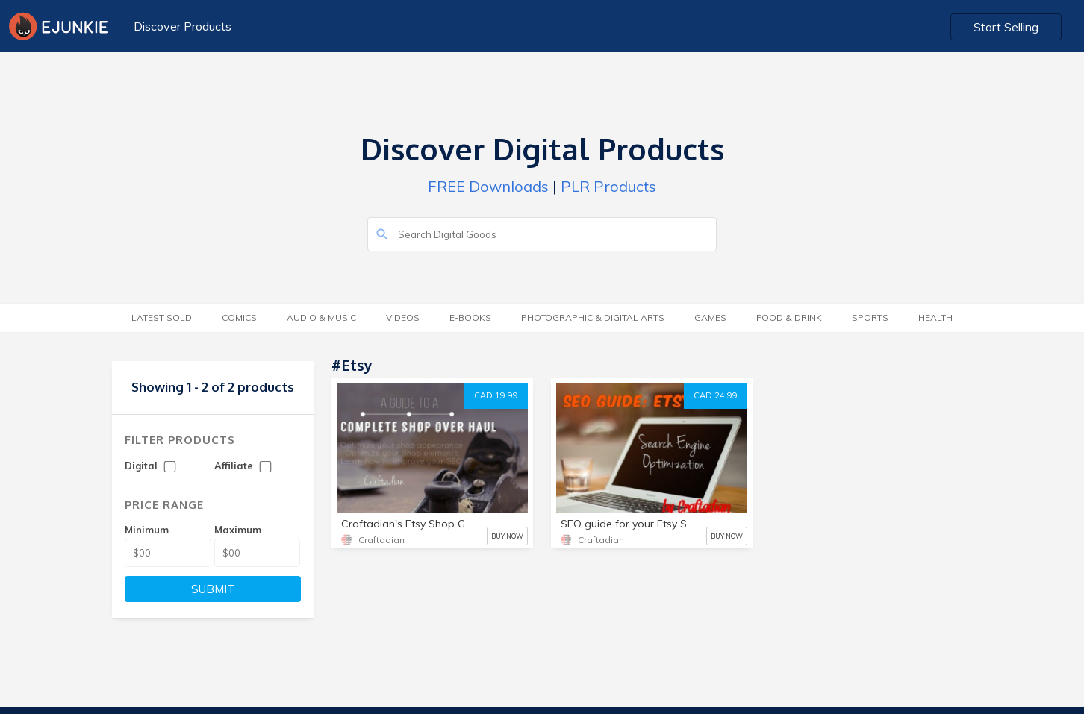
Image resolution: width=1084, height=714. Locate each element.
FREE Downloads (488, 186)
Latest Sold (161, 317)
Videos (403, 317)
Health (935, 317)
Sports (870, 317)
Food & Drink (789, 317)
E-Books (470, 317)
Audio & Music (321, 317)
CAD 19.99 (496, 395)
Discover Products (182, 26)
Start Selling (1006, 26)
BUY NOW (507, 536)
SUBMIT (213, 589)
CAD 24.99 (716, 395)
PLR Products (608, 186)
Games (710, 317)
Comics (239, 317)
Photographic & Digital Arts (592, 317)
